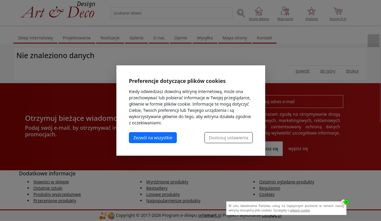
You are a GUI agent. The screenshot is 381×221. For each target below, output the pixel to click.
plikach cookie (300, 210)
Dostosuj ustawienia (228, 137)
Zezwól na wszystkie (152, 137)
